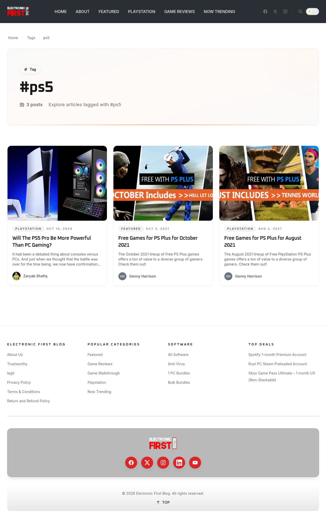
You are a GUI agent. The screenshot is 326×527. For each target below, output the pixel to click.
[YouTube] (195, 463)
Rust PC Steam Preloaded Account (278, 364)
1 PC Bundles (179, 373)
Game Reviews (100, 364)
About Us (15, 354)
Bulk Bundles (179, 382)
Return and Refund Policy (28, 401)
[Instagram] (285, 11)
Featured (95, 354)
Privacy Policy (19, 382)
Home (13, 38)
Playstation (97, 382)
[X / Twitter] (275, 11)
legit (10, 373)
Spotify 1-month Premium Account (278, 354)
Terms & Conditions (23, 391)
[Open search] (300, 11)
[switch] (312, 11)
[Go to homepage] (18, 11)
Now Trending (99, 391)
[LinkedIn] (179, 463)
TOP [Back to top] (163, 502)
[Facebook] (265, 11)
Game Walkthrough (104, 373)
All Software (178, 354)
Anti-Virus (176, 364)
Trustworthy (17, 364)
